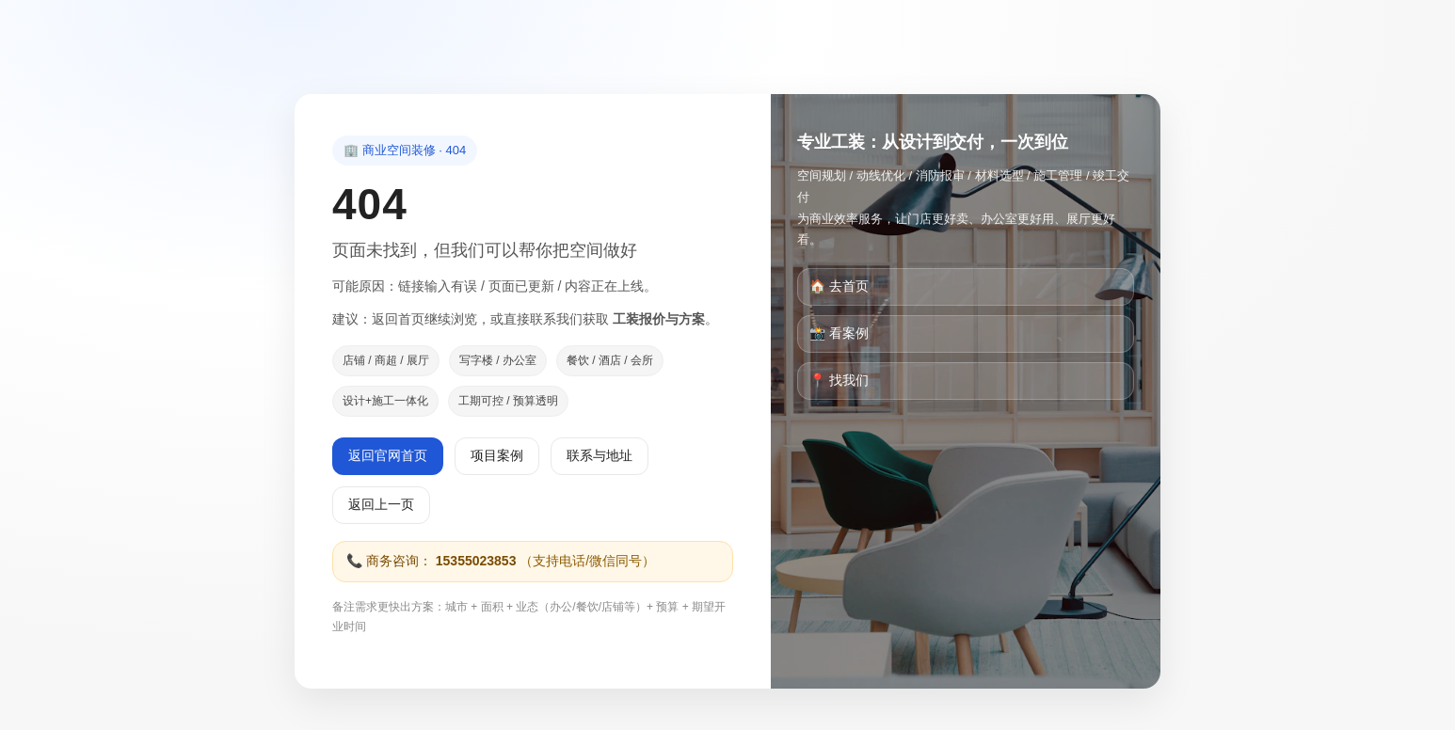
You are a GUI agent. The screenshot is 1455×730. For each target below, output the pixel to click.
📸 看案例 (839, 333)
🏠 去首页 (839, 286)
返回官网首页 (387, 455)
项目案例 (497, 455)
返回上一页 (381, 504)
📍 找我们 (839, 380)
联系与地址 (599, 455)
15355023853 (476, 560)
